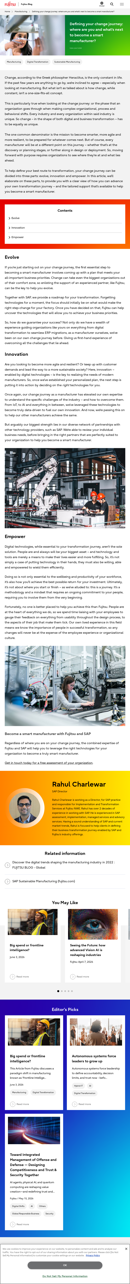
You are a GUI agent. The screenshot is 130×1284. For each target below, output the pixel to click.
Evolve (15, 218)
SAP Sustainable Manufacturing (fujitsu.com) (40, 881)
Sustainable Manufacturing (67, 62)
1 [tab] (58, 991)
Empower (18, 237)
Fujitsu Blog (26, 4)
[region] (65, 1264)
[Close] (126, 1249)
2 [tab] (62, 991)
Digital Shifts (18, 1206)
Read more (19, 1104)
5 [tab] (72, 991)
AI (90, 1086)
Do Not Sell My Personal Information (65, 1276)
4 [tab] (68, 991)
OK (65, 1265)
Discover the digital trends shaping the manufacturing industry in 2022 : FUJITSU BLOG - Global (60, 865)
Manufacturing (14, 62)
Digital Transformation (37, 62)
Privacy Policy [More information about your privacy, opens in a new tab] (93, 1255)
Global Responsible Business (25, 1213)
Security (49, 1213)
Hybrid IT (78, 1086)
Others (42, 1206)
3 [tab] (65, 991)
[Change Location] (101, 4)
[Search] (111, 4)
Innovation (18, 227)
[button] (121, 4)
